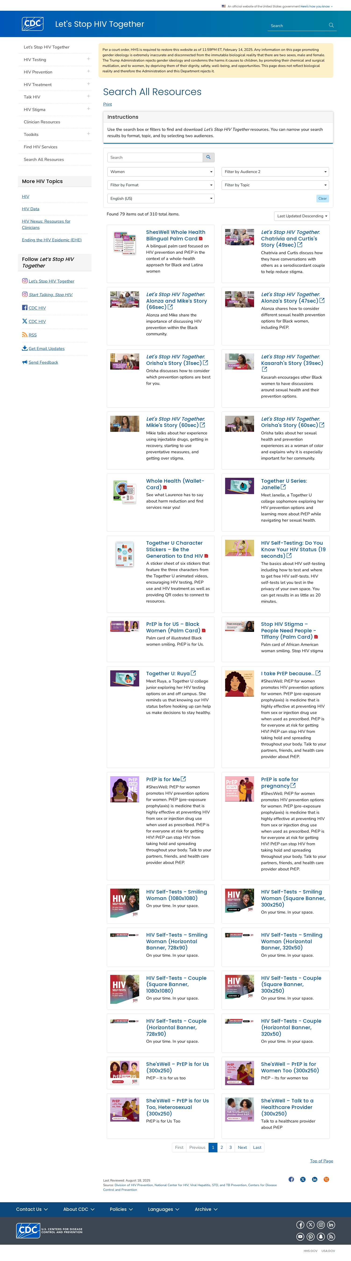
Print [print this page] (107, 104)
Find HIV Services (40, 147)
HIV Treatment (38, 84)
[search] (155, 157)
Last (257, 1147)
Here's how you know (317, 6)
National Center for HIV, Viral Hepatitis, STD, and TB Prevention (201, 1185)
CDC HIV (37, 308)
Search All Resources (44, 159)
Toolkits (31, 134)
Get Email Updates (47, 348)
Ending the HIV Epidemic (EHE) (52, 240)
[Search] (297, 26)
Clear (323, 198)
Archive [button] (206, 1209)
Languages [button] (164, 1209)
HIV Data (30, 209)
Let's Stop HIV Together (99, 24)
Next (242, 1147)
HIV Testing (35, 59)
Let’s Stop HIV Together (46, 47)
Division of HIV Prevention (134, 1185)
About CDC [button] (79, 1209)
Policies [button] (121, 1209)
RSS (33, 335)
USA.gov (328, 1251)
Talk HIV (32, 97)
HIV (25, 196)
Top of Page (321, 1161)
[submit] (209, 157)
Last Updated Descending (300, 216)
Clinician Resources (42, 122)
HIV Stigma (35, 109)
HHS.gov (311, 1251)
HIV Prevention (38, 72)
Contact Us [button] (32, 1209)
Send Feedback (43, 362)
